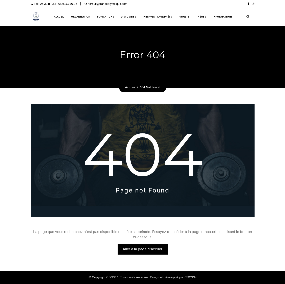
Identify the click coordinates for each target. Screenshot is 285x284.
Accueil (59, 16)
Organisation (80, 16)
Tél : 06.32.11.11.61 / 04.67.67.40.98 (55, 3)
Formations (105, 16)
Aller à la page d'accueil (143, 249)
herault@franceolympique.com (107, 3)
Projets (184, 16)
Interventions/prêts (157, 16)
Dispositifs (128, 16)
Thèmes (201, 16)
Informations (222, 16)
